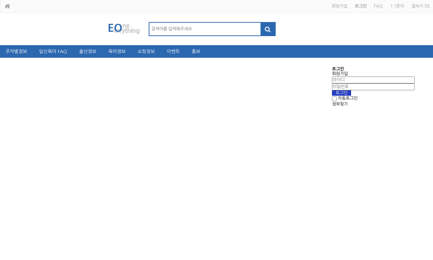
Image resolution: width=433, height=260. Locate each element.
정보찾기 (340, 104)
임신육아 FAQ (53, 51)
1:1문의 (397, 6)
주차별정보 (16, 51)
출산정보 (87, 51)
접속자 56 (420, 6)
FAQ (378, 6)
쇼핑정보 (146, 51)
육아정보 (117, 51)
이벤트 (173, 51)
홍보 (196, 51)
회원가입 (339, 6)
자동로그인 (348, 98)
